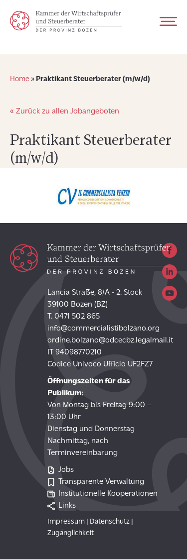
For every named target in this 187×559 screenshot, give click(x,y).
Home (19, 79)
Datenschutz (110, 522)
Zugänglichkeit (70, 533)
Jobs (60, 470)
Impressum (66, 522)
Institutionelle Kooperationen (102, 494)
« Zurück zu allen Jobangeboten (64, 111)
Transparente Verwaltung (95, 482)
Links (61, 506)
